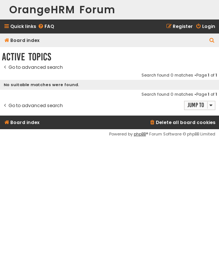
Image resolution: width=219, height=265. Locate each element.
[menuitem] (46, 27)
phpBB (140, 134)
